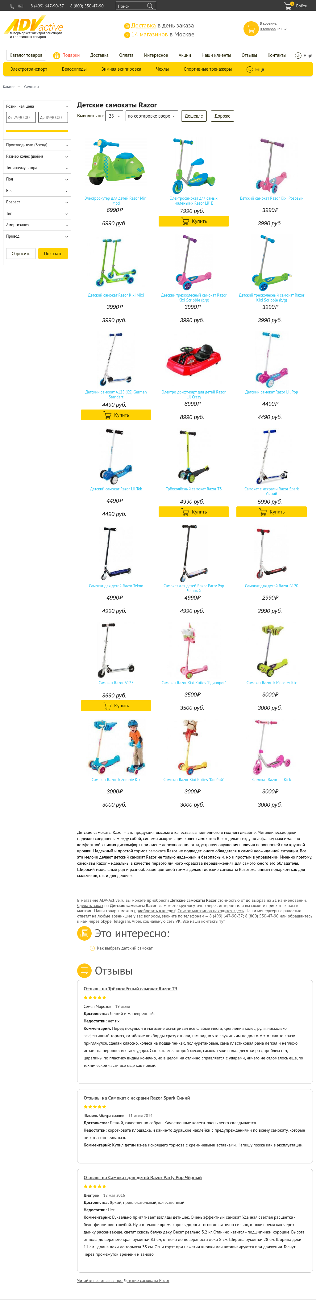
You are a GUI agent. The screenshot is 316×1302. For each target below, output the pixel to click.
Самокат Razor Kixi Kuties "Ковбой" (194, 779)
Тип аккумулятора (21, 167)
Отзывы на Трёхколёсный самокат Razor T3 (130, 988)
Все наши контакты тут (203, 921)
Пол (9, 179)
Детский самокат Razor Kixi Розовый (272, 198)
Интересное (156, 55)
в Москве (159, 34)
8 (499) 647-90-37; (226, 916)
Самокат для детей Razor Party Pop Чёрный (194, 588)
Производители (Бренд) (26, 145)
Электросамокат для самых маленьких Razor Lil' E (194, 201)
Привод (12, 236)
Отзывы (249, 55)
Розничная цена (20, 106)
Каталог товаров (26, 55)
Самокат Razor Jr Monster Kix (272, 682)
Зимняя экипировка (121, 69)
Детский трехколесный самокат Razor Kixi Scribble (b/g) (271, 298)
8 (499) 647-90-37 (47, 6)
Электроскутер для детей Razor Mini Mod (116, 201)
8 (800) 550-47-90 (86, 6)
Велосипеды (74, 69)
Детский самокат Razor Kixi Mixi (116, 295)
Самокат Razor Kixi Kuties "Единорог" (193, 682)
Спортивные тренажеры (208, 69)
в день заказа (159, 25)
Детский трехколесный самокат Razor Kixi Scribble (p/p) (194, 298)
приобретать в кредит (154, 910)
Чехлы (162, 69)
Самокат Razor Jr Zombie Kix (116, 779)
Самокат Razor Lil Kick (271, 779)
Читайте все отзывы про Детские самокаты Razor (123, 1280)
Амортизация (17, 224)
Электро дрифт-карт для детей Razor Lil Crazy (194, 395)
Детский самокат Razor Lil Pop (271, 392)
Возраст (13, 202)
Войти (301, 5)
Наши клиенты (216, 55)
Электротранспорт (28, 69)
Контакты (277, 55)
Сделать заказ (90, 905)
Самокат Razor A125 (116, 682)
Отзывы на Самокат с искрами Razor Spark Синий (137, 1098)
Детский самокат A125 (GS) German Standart (116, 395)
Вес (9, 190)
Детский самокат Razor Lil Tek (116, 489)
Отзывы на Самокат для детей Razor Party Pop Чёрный (143, 1177)
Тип (9, 213)
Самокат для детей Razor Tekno (116, 586)
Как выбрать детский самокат (125, 948)
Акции (185, 55)
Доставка (99, 55)
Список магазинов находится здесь (210, 910)
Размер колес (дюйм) (24, 156)
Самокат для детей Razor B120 (271, 586)
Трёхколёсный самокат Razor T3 (194, 489)
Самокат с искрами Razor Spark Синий (271, 492)
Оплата (126, 55)
